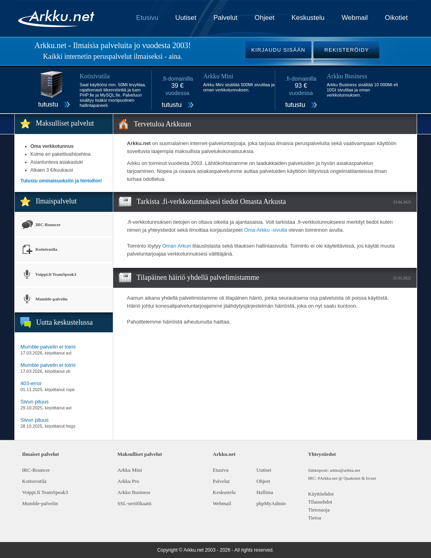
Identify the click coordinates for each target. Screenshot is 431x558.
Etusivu (147, 17)
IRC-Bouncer (41, 225)
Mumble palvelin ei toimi (48, 347)
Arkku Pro (128, 481)
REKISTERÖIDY (347, 50)
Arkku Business (134, 492)
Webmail (355, 17)
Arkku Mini (130, 470)
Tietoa (314, 518)
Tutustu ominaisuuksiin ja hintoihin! (61, 181)
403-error (31, 383)
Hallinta (265, 492)
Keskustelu (308, 17)
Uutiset (185, 17)
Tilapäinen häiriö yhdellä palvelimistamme (198, 277)
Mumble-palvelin (44, 299)
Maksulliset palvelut (65, 123)
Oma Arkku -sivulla (265, 230)
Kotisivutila (39, 250)
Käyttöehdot (321, 494)
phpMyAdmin (271, 503)
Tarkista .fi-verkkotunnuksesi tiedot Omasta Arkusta (211, 201)
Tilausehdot (320, 502)
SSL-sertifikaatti (135, 503)
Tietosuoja (319, 510)
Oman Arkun (176, 246)
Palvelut (225, 17)
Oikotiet (396, 17)
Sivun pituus (35, 402)
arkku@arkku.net (345, 470)
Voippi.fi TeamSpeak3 (48, 275)
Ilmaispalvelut (56, 201)
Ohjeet (264, 17)
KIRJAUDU (278, 50)
